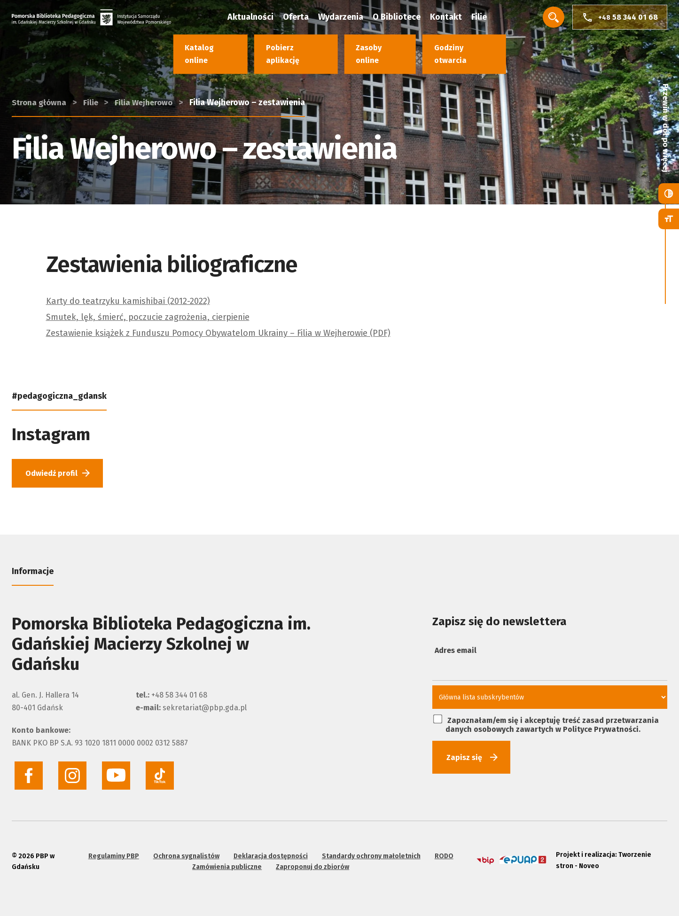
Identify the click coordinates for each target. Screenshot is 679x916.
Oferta (305, 19)
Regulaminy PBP (112, 852)
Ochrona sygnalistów (185, 852)
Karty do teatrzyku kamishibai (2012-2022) (136, 300)
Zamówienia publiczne (225, 863)
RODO (442, 852)
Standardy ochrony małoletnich (369, 852)
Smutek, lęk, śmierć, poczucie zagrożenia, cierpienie (157, 316)
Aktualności (260, 19)
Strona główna (40, 69)
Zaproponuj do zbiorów (311, 863)
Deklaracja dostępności (269, 852)
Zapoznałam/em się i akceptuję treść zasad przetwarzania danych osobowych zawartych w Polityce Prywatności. (546, 727)
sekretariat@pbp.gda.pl (205, 710)
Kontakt (455, 19)
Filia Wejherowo (149, 69)
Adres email (455, 653)
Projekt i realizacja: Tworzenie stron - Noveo (601, 857)
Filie (488, 19)
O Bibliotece (406, 19)
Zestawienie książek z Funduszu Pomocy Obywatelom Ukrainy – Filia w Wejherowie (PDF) (234, 332)
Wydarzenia (350, 19)
